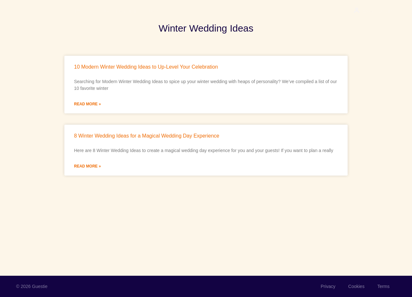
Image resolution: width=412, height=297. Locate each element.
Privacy (327, 286)
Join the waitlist (121, 11)
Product (84, 11)
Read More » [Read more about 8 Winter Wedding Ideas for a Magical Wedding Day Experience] (87, 166)
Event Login (377, 11)
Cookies (356, 286)
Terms (383, 286)
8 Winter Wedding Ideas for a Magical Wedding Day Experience (146, 136)
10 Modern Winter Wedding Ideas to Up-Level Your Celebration (146, 67)
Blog (154, 11)
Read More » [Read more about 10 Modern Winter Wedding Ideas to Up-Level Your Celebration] (87, 104)
